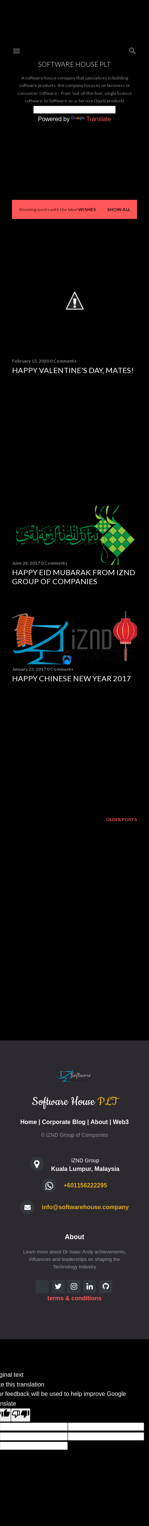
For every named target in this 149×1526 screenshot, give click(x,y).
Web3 (120, 1122)
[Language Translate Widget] (74, 110)
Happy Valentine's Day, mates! (73, 370)
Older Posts (121, 819)
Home (28, 1122)
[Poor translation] (20, 1415)
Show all (118, 209)
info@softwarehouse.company (85, 1207)
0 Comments (63, 361)
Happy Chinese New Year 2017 (71, 678)
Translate (91, 119)
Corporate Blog (63, 1122)
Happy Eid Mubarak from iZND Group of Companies (73, 577)
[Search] (132, 49)
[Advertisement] (74, 440)
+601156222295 (85, 1185)
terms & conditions (75, 1298)
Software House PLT (74, 64)
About (99, 1122)
